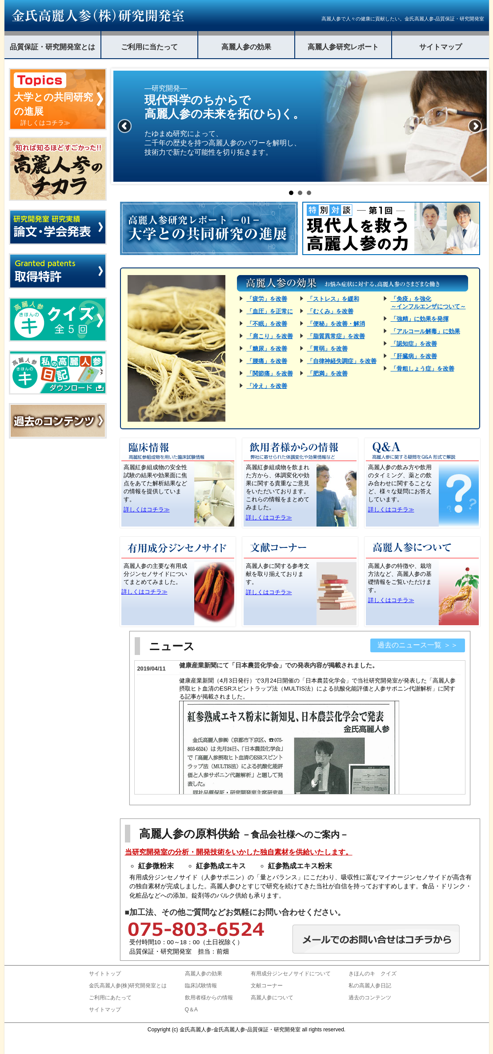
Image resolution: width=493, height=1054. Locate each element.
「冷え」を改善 (267, 386)
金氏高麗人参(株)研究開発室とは (128, 985)
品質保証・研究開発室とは (52, 47)
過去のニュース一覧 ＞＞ (417, 645)
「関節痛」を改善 (270, 373)
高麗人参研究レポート (343, 47)
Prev (125, 126)
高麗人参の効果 (246, 47)
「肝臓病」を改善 (414, 356)
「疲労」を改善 (267, 298)
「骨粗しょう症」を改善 (422, 368)
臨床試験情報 (201, 985)
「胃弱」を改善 (327, 348)
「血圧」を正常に (270, 311)
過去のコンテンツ (370, 997)
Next (475, 126)
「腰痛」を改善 (267, 361)
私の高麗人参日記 (370, 985)
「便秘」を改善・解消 (336, 323)
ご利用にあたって (110, 997)
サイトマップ (440, 47)
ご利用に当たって (149, 47)
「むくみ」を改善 (330, 311)
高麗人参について (272, 997)
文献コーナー (267, 985)
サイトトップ (105, 973)
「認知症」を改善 (414, 343)
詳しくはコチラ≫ (147, 509)
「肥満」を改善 (327, 373)
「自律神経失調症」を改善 (342, 361)
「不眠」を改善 (267, 323)
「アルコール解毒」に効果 (425, 331)
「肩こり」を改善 (270, 336)
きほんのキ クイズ (373, 973)
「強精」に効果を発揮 (420, 318)
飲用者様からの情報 (209, 997)
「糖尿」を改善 (267, 348)
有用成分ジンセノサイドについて (291, 973)
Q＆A (191, 1009)
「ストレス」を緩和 (333, 298)
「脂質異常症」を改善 (336, 336)
